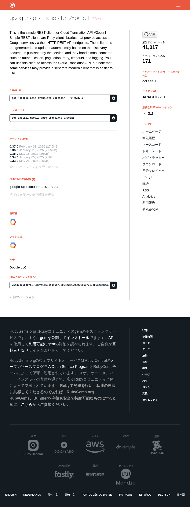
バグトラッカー (153, 157)
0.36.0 (14, 150)
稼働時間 (147, 336)
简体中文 (53, 494)
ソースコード (151, 144)
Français (125, 494)
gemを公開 (49, 338)
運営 (37, 438)
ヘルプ (146, 374)
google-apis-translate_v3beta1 (50, 18)
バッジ (147, 177)
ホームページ (151, 131)
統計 (144, 355)
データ (146, 349)
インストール (77, 338)
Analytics (148, 196)
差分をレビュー (153, 170)
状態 (144, 330)
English (11, 494)
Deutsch (164, 494)
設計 (68, 436)
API (144, 380)
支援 (144, 393)
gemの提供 (66, 465)
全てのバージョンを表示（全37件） (35, 167)
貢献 (144, 362)
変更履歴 (148, 138)
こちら (26, 405)
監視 (160, 436)
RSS (145, 190)
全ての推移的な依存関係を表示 (32, 194)
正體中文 (70, 494)
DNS (129, 436)
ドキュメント (151, 151)
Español (145, 494)
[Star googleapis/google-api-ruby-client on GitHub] (149, 34)
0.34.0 (14, 157)
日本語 (181, 494)
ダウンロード (151, 164)
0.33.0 (14, 161)
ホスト (98, 436)
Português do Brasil (97, 494)
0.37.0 (14, 146)
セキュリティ (150, 399)
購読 (145, 184)
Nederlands (32, 494)
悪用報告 (148, 202)
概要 (144, 368)
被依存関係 (150, 209)
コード (146, 343)
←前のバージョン (22, 297)
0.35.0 (14, 153)
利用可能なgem (42, 344)
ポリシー (147, 387)
